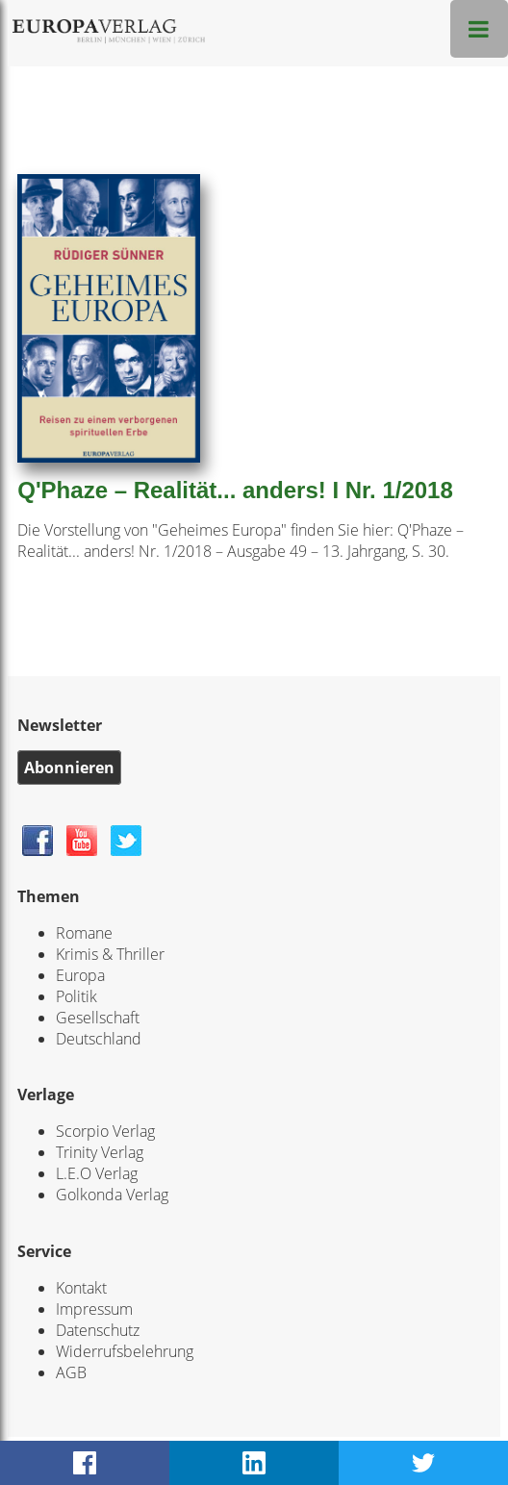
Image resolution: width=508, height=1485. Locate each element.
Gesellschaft (98, 1017)
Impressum (94, 1309)
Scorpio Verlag (105, 1131)
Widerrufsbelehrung (124, 1351)
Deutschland (98, 1038)
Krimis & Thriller (110, 954)
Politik (76, 996)
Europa (80, 975)
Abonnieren (69, 767)
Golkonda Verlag (112, 1194)
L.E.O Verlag (97, 1173)
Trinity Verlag (99, 1152)
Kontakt (81, 1287)
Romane (84, 933)
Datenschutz (98, 1330)
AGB (71, 1372)
